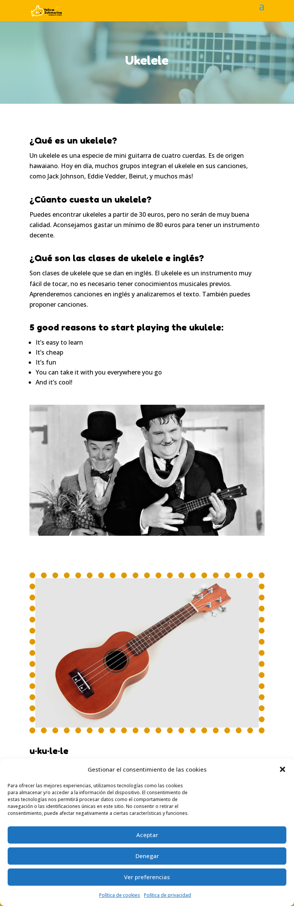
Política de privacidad (167, 895)
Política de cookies (119, 895)
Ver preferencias (147, 877)
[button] (282, 769)
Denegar (147, 856)
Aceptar (147, 835)
